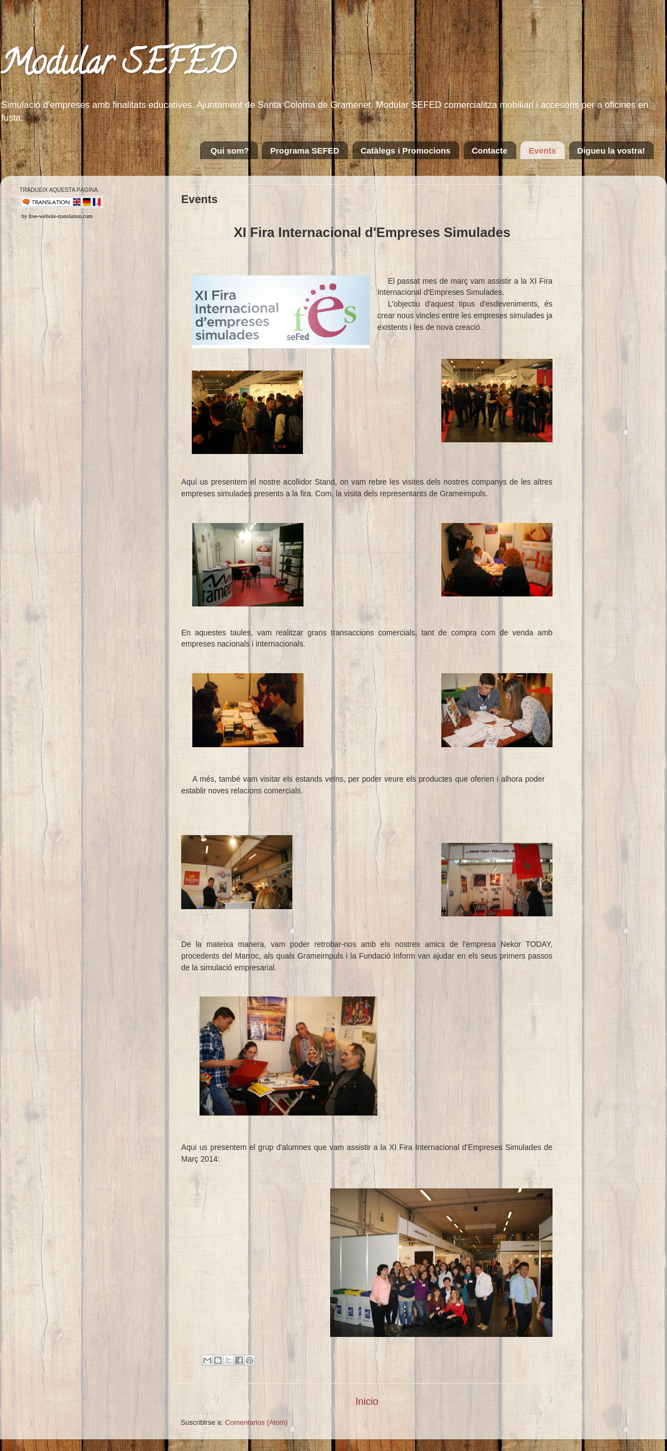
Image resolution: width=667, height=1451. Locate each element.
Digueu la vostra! (611, 150)
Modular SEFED (117, 66)
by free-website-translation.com (57, 216)
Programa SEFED (304, 150)
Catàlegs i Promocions (406, 150)
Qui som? (230, 150)
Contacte (489, 150)
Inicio (366, 1401)
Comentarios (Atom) (256, 1423)
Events (542, 150)
